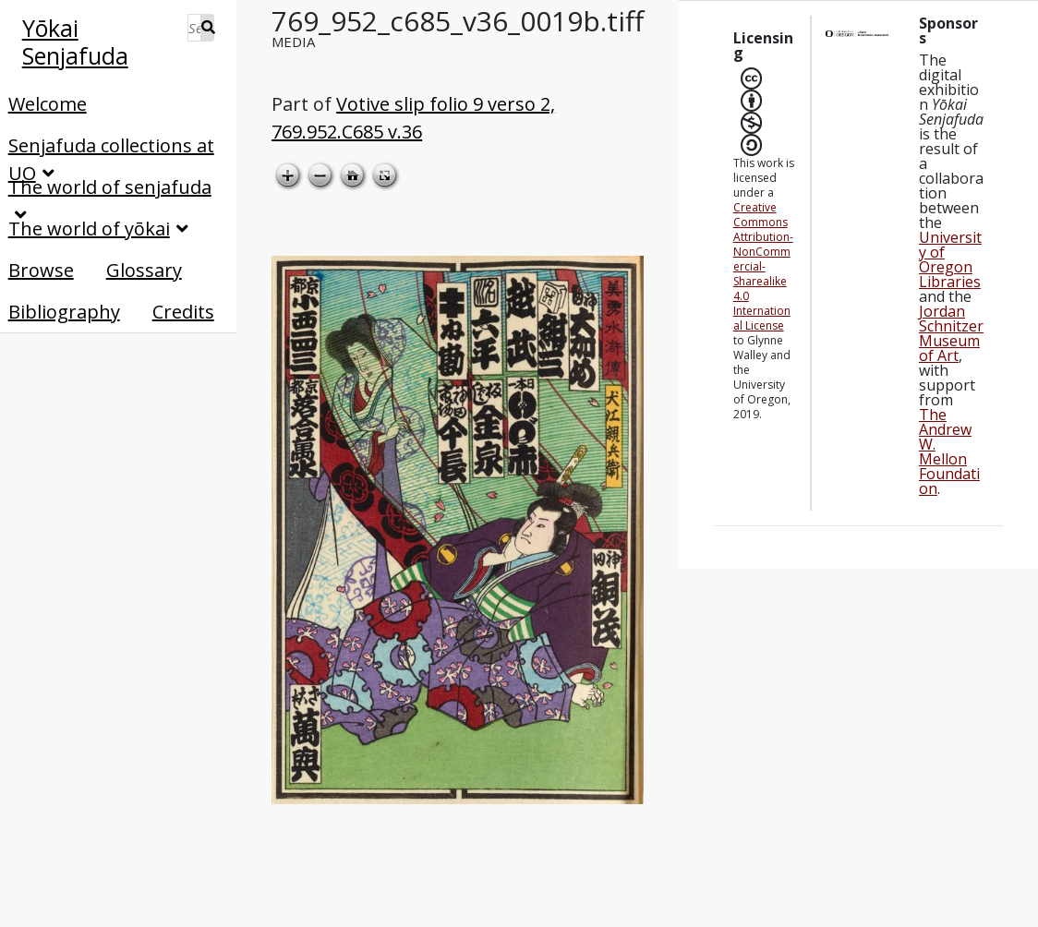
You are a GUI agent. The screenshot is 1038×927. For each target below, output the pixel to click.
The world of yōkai (89, 228)
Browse (41, 270)
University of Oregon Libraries (950, 259)
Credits (183, 311)
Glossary (144, 270)
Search (207, 28)
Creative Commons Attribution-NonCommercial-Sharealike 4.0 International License (763, 266)
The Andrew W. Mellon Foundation (949, 451)
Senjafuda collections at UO (111, 146)
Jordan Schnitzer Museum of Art (951, 333)
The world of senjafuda (109, 187)
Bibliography (64, 311)
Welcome (47, 103)
